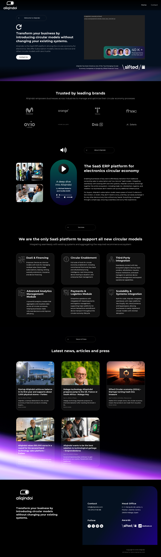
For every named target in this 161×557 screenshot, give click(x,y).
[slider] (69, 197)
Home (143, 5)
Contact (154, 5)
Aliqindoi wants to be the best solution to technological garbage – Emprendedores (80, 448)
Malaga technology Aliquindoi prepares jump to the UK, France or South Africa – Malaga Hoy (80, 392)
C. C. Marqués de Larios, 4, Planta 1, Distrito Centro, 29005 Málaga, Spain (132, 510)
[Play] (57, 195)
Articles (120, 398)
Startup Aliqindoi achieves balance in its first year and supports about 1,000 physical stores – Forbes (35, 392)
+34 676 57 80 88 (94, 510)
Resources (127, 398)
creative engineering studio (137, 552)
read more (22, 407)
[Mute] (65, 197)
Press (29, 398)
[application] (63, 196)
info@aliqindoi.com (95, 507)
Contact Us (23, 57)
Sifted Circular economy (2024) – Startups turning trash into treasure (125, 392)
